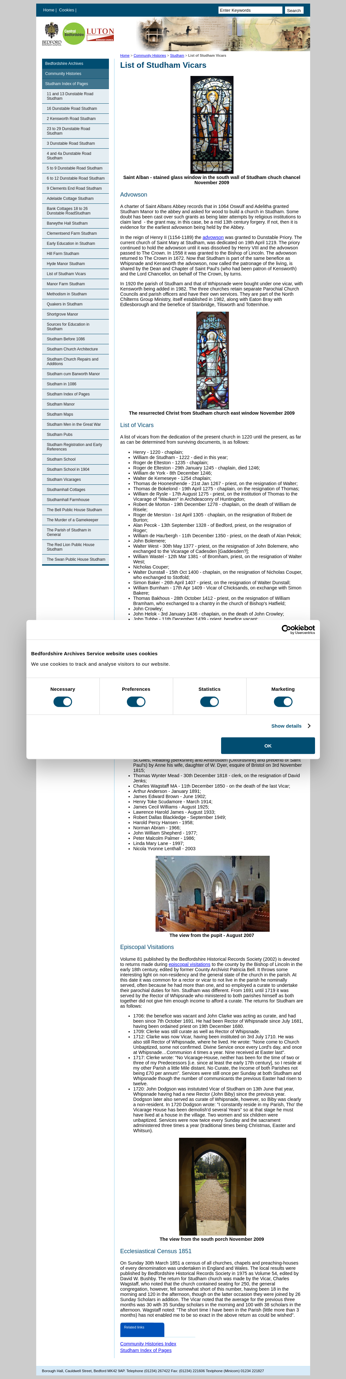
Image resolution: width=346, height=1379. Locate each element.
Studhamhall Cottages (66, 489)
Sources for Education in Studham (68, 326)
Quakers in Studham (65, 304)
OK (268, 745)
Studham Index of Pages (66, 84)
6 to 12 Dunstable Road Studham (76, 178)
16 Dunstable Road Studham (72, 108)
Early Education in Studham (71, 243)
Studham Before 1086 (66, 339)
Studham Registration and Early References (74, 447)
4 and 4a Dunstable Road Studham (69, 155)
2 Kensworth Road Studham (71, 118)
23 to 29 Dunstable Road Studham (68, 131)
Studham (177, 55)
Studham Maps (60, 414)
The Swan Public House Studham (76, 559)
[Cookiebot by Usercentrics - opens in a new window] (286, 630)
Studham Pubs (60, 434)
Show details (286, 726)
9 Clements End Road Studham (74, 188)
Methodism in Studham (67, 294)
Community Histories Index (148, 1343)
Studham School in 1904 (68, 469)
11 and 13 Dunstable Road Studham (70, 96)
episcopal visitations (189, 964)
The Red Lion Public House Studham (71, 547)
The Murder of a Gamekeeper (72, 520)
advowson (213, 237)
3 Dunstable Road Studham (71, 143)
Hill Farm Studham (63, 253)
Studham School (61, 459)
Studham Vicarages (64, 479)
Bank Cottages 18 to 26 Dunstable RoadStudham (69, 210)
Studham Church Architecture (72, 349)
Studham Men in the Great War (74, 424)
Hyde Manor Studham (66, 263)
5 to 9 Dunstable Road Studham (75, 168)
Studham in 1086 (62, 384)
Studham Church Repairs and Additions (72, 361)
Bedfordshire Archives (64, 63)
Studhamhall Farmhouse (68, 499)
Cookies (67, 9)
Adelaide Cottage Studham (70, 198)
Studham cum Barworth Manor (73, 374)
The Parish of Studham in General (69, 532)
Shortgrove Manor (62, 314)
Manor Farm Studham (66, 284)
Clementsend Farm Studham (72, 233)
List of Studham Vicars (66, 274)
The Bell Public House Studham (74, 510)
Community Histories (150, 55)
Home (48, 9)
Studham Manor (61, 404)
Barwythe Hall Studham (67, 223)
